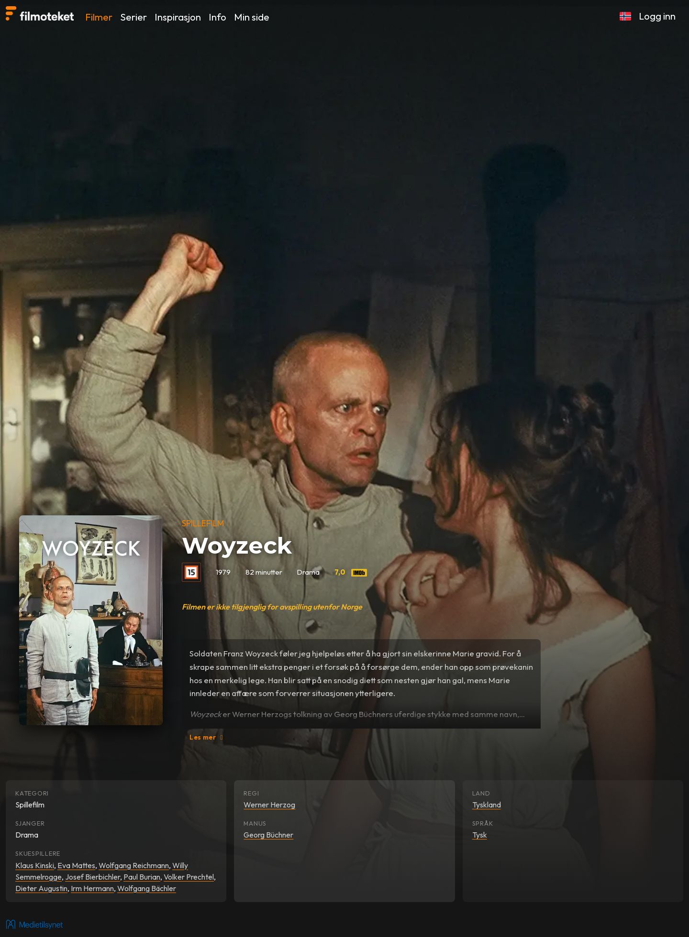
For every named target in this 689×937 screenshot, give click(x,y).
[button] (625, 16)
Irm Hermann (92, 888)
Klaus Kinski (34, 865)
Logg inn (657, 16)
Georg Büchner (268, 834)
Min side (251, 17)
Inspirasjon (178, 17)
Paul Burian (141, 877)
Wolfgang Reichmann (134, 865)
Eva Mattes (76, 865)
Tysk (479, 834)
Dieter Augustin (41, 888)
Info (217, 17)
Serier (133, 17)
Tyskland (486, 804)
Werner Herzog (269, 804)
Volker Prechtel (189, 877)
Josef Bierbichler (92, 877)
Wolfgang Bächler (146, 888)
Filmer (98, 17)
